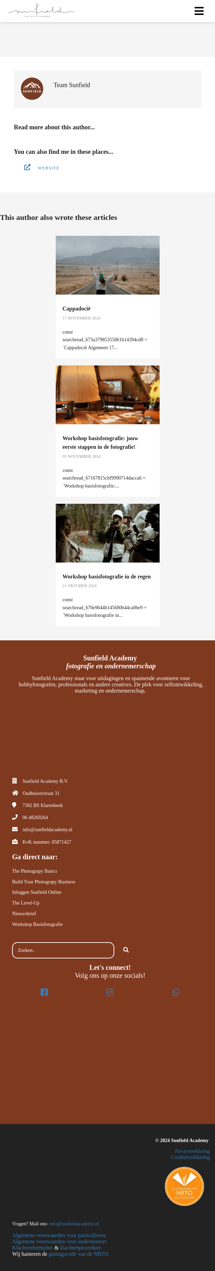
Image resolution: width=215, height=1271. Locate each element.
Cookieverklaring (190, 1157)
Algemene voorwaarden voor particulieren (59, 1235)
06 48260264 (35, 817)
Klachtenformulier (32, 1248)
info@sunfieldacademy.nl (47, 829)
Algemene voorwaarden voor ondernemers (59, 1241)
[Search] (126, 950)
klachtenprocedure (80, 1248)
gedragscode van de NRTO (78, 1254)
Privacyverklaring (192, 1151)
